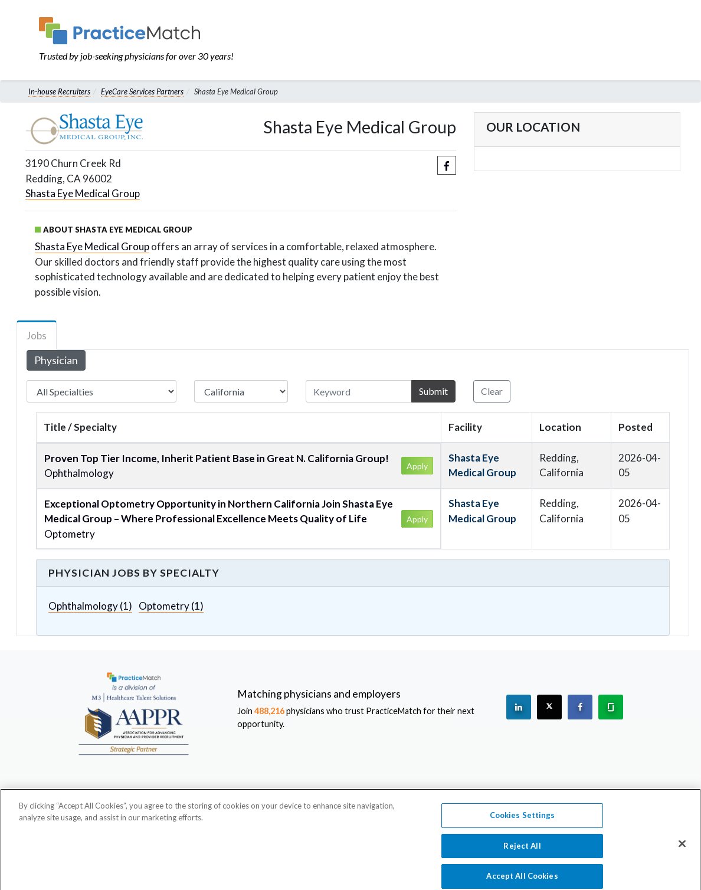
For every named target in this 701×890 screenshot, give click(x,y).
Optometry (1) (171, 606)
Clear (492, 391)
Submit (433, 391)
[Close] (682, 852)
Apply (417, 466)
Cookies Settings (522, 822)
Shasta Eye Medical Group (82, 193)
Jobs (37, 335)
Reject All (522, 853)
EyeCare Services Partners (142, 91)
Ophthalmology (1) (90, 606)
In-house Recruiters (59, 91)
